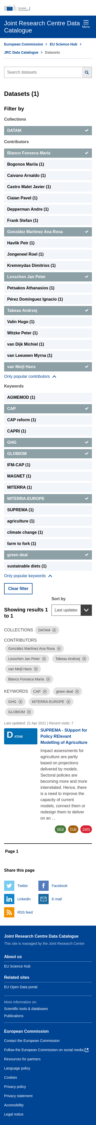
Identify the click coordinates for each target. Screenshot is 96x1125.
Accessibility (14, 1105)
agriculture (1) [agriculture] (21, 521)
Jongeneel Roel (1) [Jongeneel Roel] (25, 254)
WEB (60, 829)
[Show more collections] (30, 376)
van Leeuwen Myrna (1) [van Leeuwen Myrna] (29, 355)
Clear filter (18, 588)
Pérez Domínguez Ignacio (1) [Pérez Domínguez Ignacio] (35, 299)
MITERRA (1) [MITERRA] (19, 487)
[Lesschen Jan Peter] (48, 276)
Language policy (17, 1068)
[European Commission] (48, 7)
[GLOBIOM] (48, 453)
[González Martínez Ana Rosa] (48, 231)
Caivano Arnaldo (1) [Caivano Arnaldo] (26, 175)
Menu (86, 24)
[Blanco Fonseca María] (48, 153)
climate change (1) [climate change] (25, 532)
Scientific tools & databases (26, 1009)
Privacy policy (15, 1087)
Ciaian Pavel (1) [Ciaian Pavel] (22, 198)
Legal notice (14, 1114)
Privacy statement (18, 1096)
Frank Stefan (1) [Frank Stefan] (22, 220)
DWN (86, 829)
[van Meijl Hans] (48, 366)
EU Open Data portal (20, 987)
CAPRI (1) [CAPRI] (16, 431)
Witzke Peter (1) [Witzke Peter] (22, 333)
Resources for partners (22, 1059)
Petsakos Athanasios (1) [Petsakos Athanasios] (30, 288)
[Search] (87, 72)
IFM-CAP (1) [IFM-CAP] (18, 465)
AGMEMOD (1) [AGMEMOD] (21, 397)
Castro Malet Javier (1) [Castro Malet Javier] (29, 187)
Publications (14, 1016)
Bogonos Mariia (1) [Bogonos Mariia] (25, 164)
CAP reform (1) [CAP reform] (21, 420)
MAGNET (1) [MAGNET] (19, 476)
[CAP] (48, 408)
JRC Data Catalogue (21, 52)
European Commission (23, 44)
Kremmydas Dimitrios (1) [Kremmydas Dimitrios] (31, 265)
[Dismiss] (54, 630)
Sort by (58, 599)
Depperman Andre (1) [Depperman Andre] (28, 209)
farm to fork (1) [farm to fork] (21, 543)
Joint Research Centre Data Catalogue (41, 936)
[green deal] (48, 555)
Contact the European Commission (32, 1041)
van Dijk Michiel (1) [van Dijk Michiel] (25, 344)
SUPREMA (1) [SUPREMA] (20, 510)
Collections (15, 119)
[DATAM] (48, 130)
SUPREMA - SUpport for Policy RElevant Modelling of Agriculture (63, 736)
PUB (73, 829)
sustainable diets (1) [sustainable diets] (27, 566)
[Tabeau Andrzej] (48, 310)
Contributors (16, 142)
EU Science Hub (63, 44)
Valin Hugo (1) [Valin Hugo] (21, 322)
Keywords (14, 386)
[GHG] (48, 442)
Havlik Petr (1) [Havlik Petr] (21, 243)
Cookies (10, 1077)
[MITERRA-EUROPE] (48, 498)
